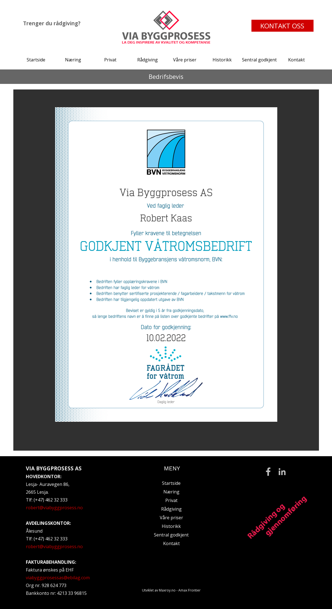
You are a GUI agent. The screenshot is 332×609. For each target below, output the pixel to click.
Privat (110, 60)
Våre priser (184, 60)
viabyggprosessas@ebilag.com (58, 578)
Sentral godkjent (259, 60)
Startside (36, 60)
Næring (73, 60)
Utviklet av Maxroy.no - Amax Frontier (171, 590)
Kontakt (296, 60)
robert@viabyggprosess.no (54, 508)
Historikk (222, 60)
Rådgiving (147, 60)
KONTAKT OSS (282, 25)
